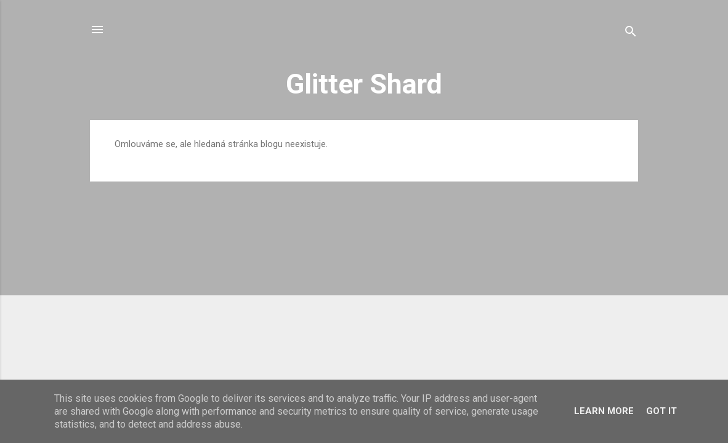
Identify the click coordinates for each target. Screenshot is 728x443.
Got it (661, 411)
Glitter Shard (364, 84)
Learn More (604, 411)
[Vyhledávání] (630, 33)
